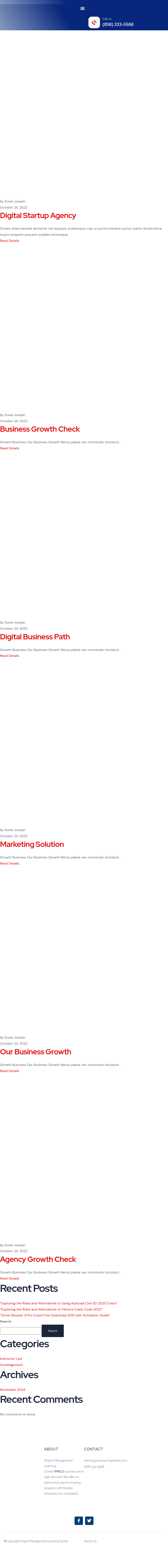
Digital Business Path (35, 637)
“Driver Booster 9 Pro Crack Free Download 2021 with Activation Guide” (55, 1315)
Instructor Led (11, 1358)
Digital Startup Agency (38, 215)
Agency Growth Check (38, 1259)
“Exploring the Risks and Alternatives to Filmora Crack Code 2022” (51, 1309)
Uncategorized (11, 1365)
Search (5, 1321)
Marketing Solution (32, 844)
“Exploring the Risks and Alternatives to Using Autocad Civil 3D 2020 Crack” (58, 1303)
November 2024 (12, 1389)
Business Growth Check (40, 429)
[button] (82, 8)
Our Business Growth (35, 1052)
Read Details (9, 240)
